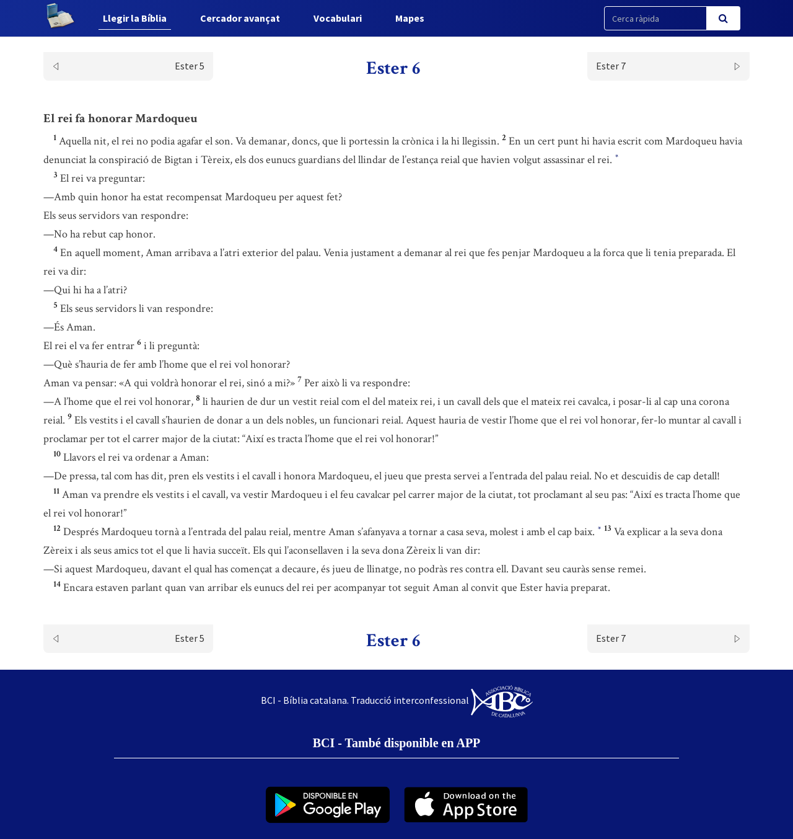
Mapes (409, 18)
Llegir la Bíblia (135, 18)
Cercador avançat (240, 18)
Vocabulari (337, 18)
